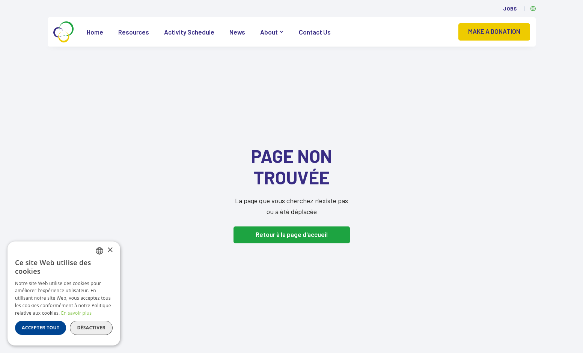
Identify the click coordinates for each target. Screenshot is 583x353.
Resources (133, 32)
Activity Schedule (189, 32)
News (237, 32)
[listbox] (99, 251)
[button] (272, 32)
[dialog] (64, 293)
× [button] (110, 250)
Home (95, 32)
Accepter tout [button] (40, 327)
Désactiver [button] (91, 327)
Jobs (510, 8)
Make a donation (494, 31)
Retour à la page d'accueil (292, 234)
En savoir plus (76, 313)
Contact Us (315, 32)
